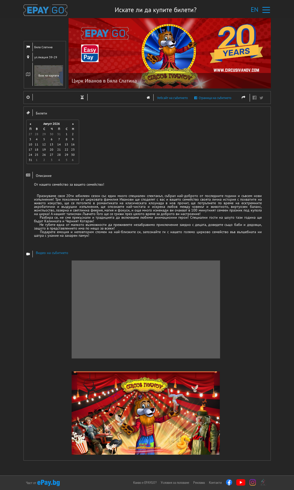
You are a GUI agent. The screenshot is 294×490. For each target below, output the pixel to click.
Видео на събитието (52, 252)
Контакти (215, 482)
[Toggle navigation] (266, 10)
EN (254, 9)
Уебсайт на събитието (165, 97)
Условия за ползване (175, 482)
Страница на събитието (213, 98)
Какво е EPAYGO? (145, 482)
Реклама (199, 482)
